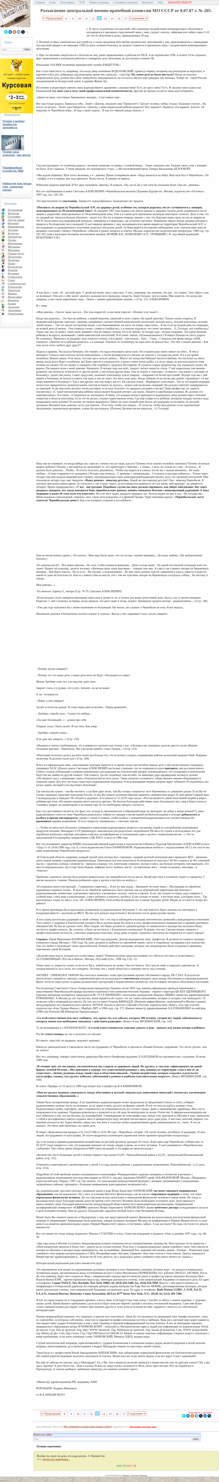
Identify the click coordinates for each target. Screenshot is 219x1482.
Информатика (16, 226)
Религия (12, 270)
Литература (15, 236)
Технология (15, 286)
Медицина (14, 246)
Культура (13, 233)
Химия (12, 303)
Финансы (13, 300)
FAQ (160, 2)
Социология (15, 276)
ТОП (82, 2)
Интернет (13, 223)
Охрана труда (16, 253)
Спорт (11, 280)
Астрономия (15, 210)
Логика (12, 240)
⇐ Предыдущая (52, 18)
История (13, 230)
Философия (15, 297)
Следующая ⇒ (138, 18)
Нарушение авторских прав (143, 1427)
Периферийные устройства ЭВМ (12, 169)
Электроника (15, 313)
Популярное (68, 2)
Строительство (17, 283)
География (14, 216)
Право (11, 263)
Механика (14, 250)
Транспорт (14, 290)
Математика (15, 243)
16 (119, 18)
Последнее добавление (139, 1475)
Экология (13, 307)
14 (105, 18)
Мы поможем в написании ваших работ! (88, 1426)
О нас (52, 2)
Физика (12, 293)
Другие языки (16, 220)
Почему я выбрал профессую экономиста (13, 124)
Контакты (147, 2)
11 (86, 18)
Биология (13, 213)
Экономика (14, 310)
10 (79, 18)
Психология (15, 266)
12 (93, 18)
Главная (40, 2)
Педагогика (15, 256)
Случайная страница (125, 2)
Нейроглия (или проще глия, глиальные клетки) (16, 186)
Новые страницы (99, 2)
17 (125, 18)
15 (112, 18)
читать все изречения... (56, 1459)
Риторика (13, 273)
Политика (13, 260)
